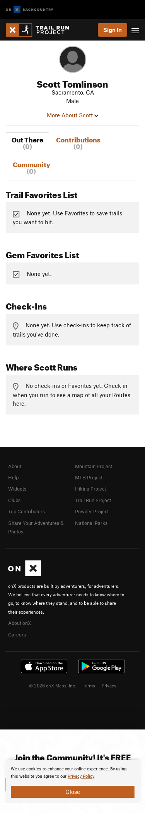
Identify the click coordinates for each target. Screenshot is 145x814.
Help (13, 477)
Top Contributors (26, 511)
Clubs (14, 500)
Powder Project (92, 511)
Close (72, 791)
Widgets (17, 489)
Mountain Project (93, 466)
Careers (17, 634)
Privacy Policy (81, 776)
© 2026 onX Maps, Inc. (52, 685)
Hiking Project (90, 489)
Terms (89, 685)
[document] (72, 781)
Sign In (112, 29)
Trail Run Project (93, 500)
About (14, 466)
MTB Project (88, 477)
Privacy (109, 685)
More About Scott (72, 115)
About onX (19, 623)
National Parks (91, 523)
